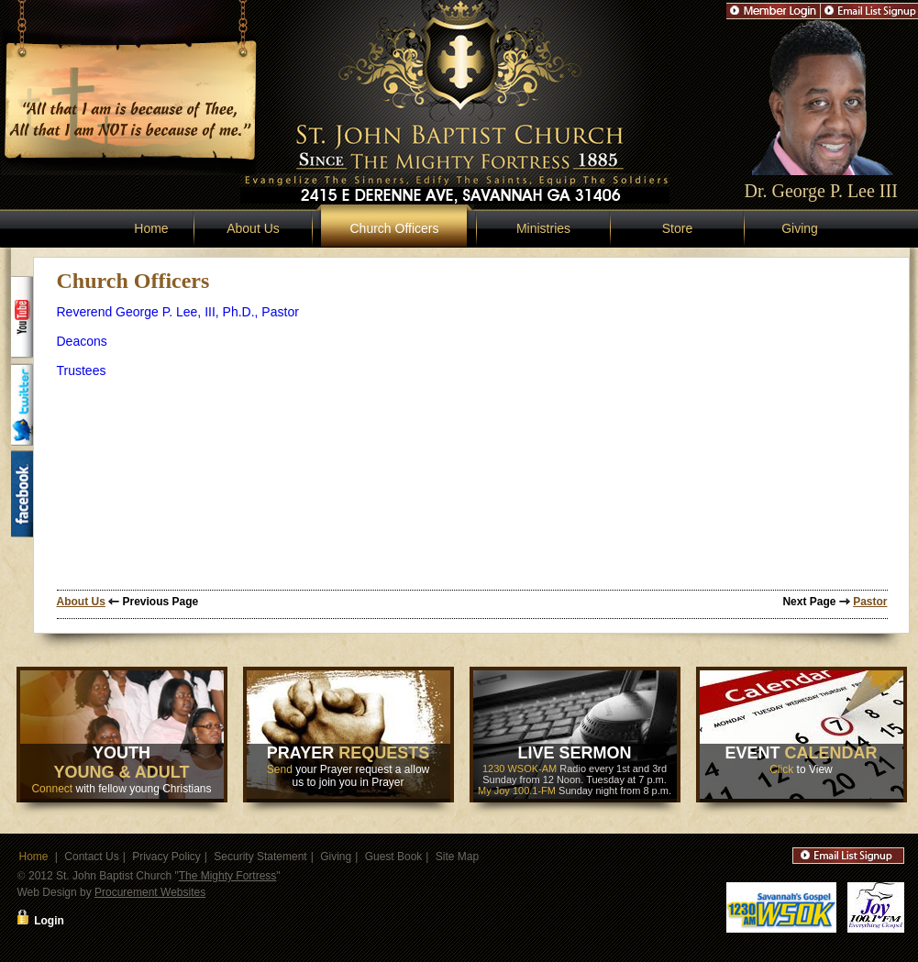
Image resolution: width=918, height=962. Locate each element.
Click (781, 769)
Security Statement (260, 856)
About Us (253, 228)
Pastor (870, 601)
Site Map (457, 856)
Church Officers (394, 228)
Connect (51, 788)
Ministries (543, 228)
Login (49, 920)
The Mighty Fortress (228, 875)
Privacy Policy (166, 856)
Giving (799, 228)
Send (280, 769)
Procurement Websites (149, 892)
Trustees (81, 370)
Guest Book (394, 856)
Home (151, 228)
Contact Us (91, 856)
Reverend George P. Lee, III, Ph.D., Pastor (178, 311)
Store (677, 228)
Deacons (82, 341)
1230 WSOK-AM (519, 768)
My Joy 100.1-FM (517, 790)
